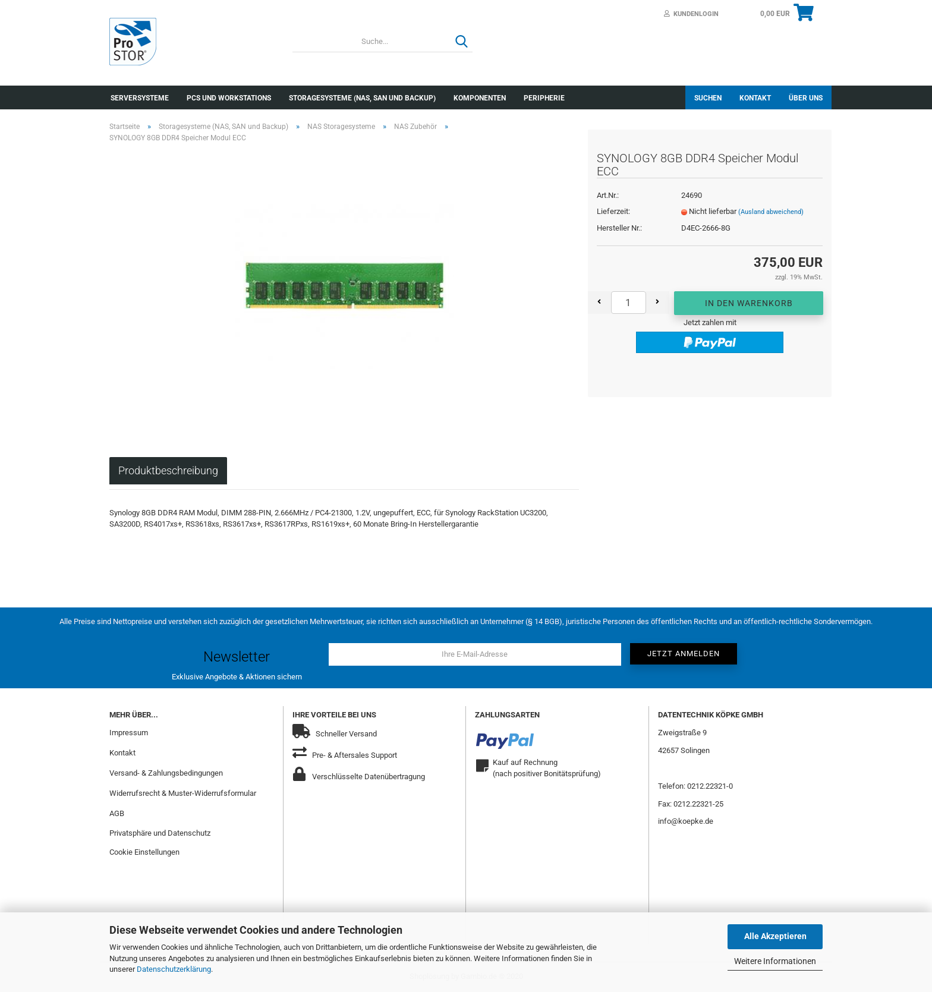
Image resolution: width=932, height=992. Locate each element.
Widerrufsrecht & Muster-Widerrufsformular (182, 793)
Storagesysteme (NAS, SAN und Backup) (362, 98)
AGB (116, 813)
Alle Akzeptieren (775, 936)
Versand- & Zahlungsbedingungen (166, 773)
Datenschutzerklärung (174, 969)
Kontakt (755, 98)
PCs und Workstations (229, 98)
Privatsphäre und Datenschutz (159, 833)
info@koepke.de (685, 821)
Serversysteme (140, 98)
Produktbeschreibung (168, 470)
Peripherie (544, 98)
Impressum (128, 732)
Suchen (708, 98)
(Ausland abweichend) (771, 212)
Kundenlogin (691, 14)
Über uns (806, 98)
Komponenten (480, 98)
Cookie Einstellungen (144, 852)
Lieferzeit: (613, 211)
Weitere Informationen (775, 961)
